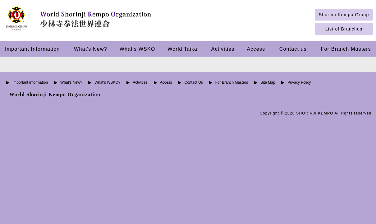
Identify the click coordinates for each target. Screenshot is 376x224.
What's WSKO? (107, 82)
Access (256, 49)
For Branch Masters (346, 49)
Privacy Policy (299, 82)
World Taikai (183, 49)
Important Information (32, 49)
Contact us (293, 49)
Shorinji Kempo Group (344, 14)
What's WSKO (137, 49)
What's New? (90, 49)
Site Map (267, 82)
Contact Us (193, 82)
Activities (223, 49)
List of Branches (344, 28)
